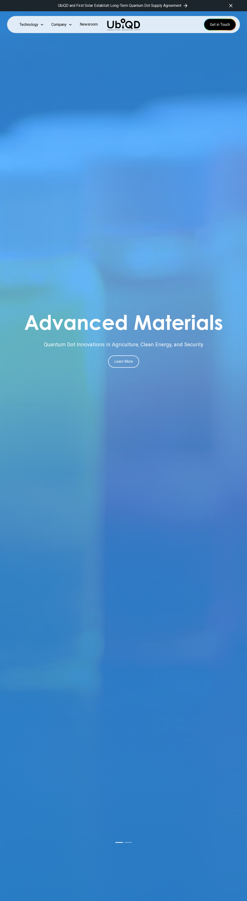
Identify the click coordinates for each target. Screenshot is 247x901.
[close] (231, 5)
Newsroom (89, 24)
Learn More (123, 361)
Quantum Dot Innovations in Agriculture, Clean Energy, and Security (123, 344)
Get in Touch (220, 24)
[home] (123, 24)
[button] (32, 24)
